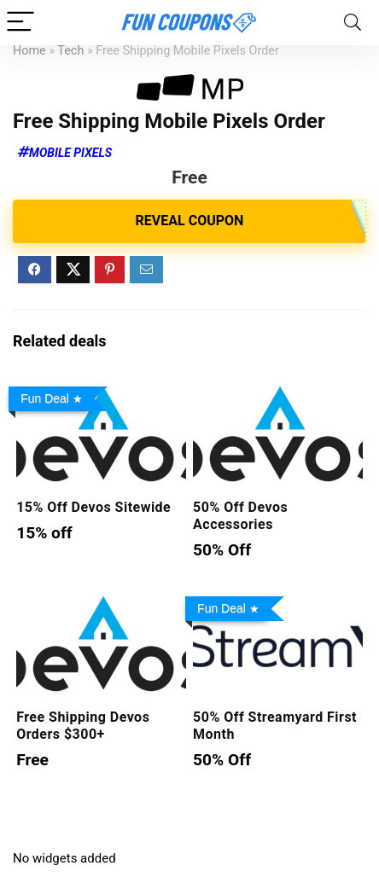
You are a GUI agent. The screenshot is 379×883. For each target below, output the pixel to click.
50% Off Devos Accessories (240, 515)
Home (29, 51)
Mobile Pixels (70, 153)
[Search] (352, 22)
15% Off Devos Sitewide (93, 507)
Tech (70, 51)
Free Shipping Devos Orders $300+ (82, 725)
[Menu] (20, 22)
